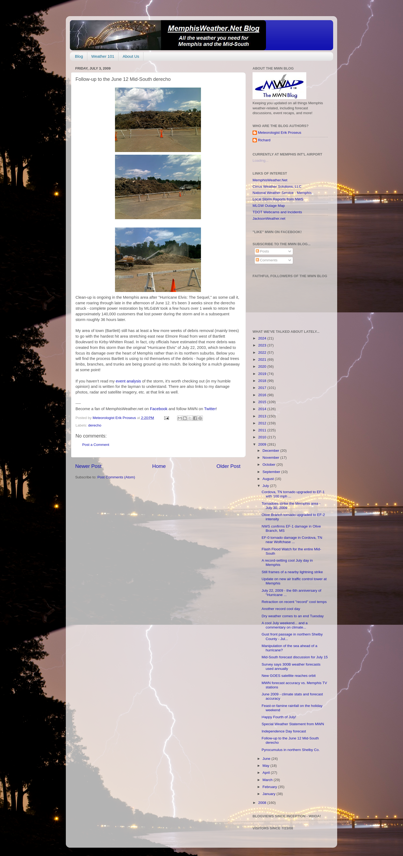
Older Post (228, 466)
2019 (262, 374)
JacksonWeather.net (269, 218)
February (270, 787)
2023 (262, 345)
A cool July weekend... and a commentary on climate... (285, 625)
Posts (262, 251)
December (271, 451)
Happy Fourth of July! (279, 717)
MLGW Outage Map (269, 206)
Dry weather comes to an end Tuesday (293, 616)
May (266, 766)
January (269, 794)
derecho (94, 425)
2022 (262, 353)
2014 (262, 409)
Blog (79, 56)
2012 (262, 423)
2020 (262, 366)
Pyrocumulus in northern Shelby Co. (291, 750)
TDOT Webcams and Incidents (277, 212)
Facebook (158, 409)
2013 (262, 416)
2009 (262, 444)
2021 (262, 359)
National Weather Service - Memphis (282, 193)
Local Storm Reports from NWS (278, 199)
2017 (262, 388)
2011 (262, 430)
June (266, 759)
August (268, 479)
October (269, 465)
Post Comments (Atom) (116, 477)
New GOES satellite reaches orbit (289, 676)
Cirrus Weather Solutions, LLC (277, 187)
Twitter (210, 409)
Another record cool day (281, 609)
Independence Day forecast (284, 731)
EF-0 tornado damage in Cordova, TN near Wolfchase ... (292, 540)
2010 (262, 437)
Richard (264, 140)
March (268, 780)
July (266, 486)
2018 (262, 381)
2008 (262, 803)
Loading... (260, 160)
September (271, 472)
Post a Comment (95, 445)
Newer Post (88, 466)
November (271, 458)
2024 (262, 338)
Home (159, 466)
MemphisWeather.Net (270, 180)
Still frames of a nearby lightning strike (292, 572)
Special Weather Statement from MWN (293, 724)
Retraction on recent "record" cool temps (294, 602)
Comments (267, 260)
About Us (131, 56)
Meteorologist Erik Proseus (279, 133)
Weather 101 (102, 56)
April (266, 773)
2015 (262, 402)
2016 (262, 395)
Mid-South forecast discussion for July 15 (295, 657)
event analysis (129, 381)
